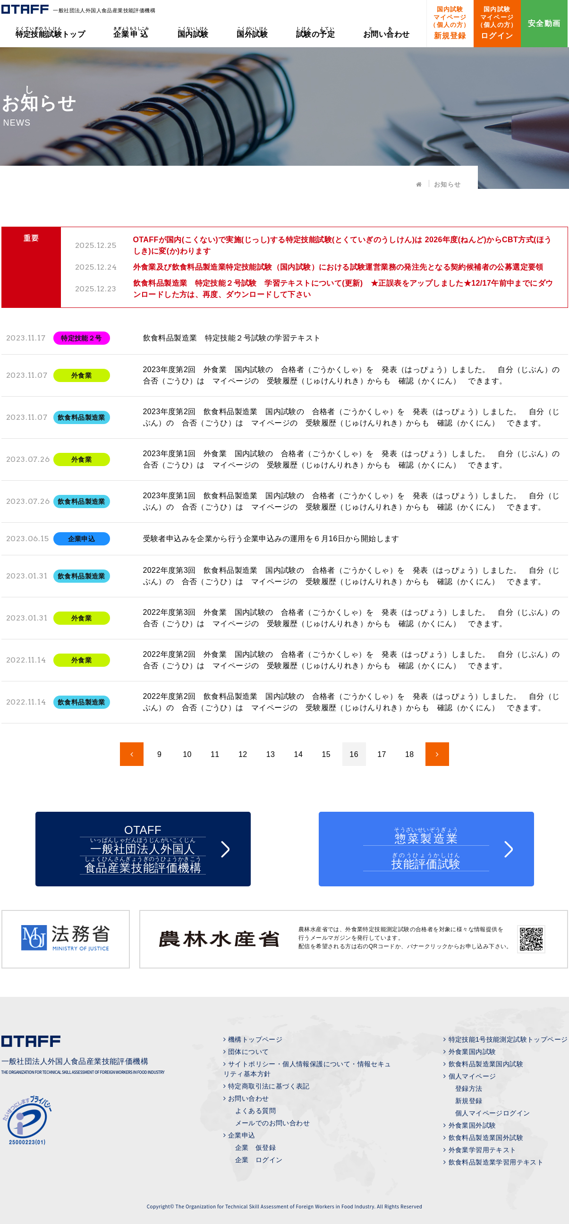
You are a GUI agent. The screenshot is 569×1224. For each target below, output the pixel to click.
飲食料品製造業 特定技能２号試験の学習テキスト (232, 338)
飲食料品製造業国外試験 (486, 1137)
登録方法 (469, 1088)
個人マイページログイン (492, 1113)
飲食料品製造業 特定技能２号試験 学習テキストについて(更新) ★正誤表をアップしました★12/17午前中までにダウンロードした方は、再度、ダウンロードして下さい (343, 288)
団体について (248, 1051)
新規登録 (450, 23)
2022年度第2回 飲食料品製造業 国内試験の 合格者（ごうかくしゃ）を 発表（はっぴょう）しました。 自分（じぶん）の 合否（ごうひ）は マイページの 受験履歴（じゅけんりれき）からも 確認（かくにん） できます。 (351, 702)
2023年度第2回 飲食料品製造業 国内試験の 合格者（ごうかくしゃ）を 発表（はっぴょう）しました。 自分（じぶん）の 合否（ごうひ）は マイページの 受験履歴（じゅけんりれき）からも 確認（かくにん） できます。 (351, 417)
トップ (50, 32)
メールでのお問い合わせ (272, 1123)
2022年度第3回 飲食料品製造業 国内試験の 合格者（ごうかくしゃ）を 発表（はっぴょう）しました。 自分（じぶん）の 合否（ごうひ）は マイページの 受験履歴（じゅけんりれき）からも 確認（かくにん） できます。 (351, 576)
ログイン (497, 23)
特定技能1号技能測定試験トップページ (508, 1039)
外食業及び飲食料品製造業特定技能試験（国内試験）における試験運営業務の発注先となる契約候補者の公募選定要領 (338, 267)
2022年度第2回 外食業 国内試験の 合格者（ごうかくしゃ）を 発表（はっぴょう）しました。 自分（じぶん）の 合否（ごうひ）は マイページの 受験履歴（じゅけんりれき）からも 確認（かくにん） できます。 (353, 660)
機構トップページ (255, 1039)
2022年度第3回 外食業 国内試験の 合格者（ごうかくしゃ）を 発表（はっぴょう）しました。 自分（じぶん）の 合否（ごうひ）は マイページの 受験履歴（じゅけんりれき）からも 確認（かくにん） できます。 (353, 618)
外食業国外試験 (472, 1125)
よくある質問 (255, 1110)
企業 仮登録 (255, 1147)
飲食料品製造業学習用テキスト (496, 1162)
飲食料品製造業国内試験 (486, 1064)
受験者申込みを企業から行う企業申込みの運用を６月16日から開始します (271, 539)
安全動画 (544, 23)
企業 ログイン (259, 1160)
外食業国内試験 (472, 1051)
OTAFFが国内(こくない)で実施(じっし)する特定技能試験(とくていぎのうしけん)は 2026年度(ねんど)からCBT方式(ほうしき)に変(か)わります (342, 245)
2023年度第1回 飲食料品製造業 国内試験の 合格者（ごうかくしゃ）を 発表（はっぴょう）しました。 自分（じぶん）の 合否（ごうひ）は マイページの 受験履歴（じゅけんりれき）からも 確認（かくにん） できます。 (351, 501)
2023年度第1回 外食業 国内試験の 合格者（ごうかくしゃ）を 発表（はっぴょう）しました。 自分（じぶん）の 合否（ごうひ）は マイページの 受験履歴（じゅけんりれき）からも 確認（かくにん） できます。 (353, 459)
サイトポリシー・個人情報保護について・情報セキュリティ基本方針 (307, 1069)
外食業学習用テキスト (483, 1150)
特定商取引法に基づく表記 (269, 1086)
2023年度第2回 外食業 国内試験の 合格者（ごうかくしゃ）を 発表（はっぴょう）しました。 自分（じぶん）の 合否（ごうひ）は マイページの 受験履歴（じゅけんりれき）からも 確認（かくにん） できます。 (353, 375)
